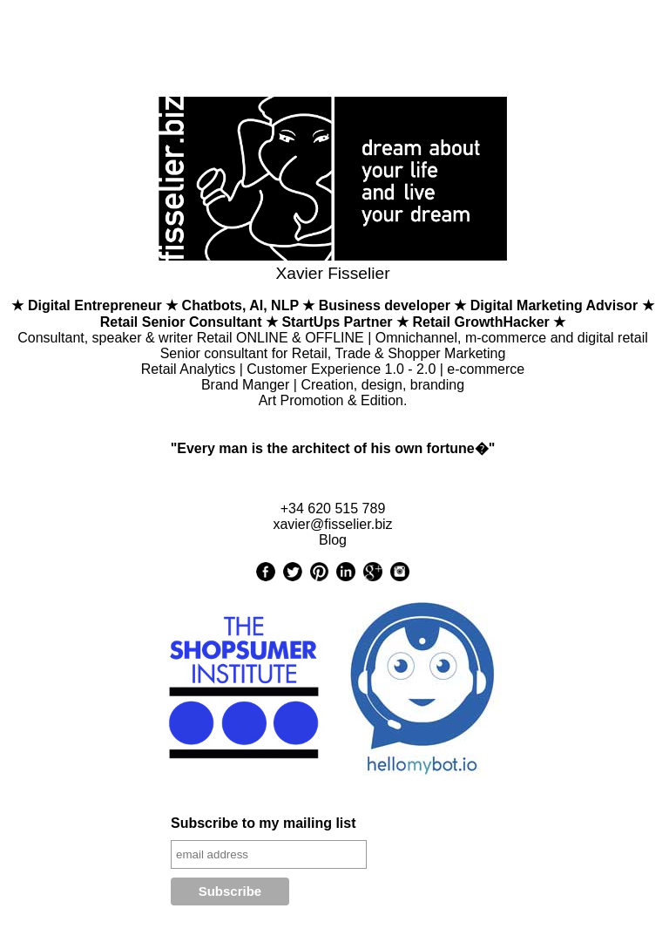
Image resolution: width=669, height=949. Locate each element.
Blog (333, 539)
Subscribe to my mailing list (263, 823)
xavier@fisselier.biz (332, 524)
